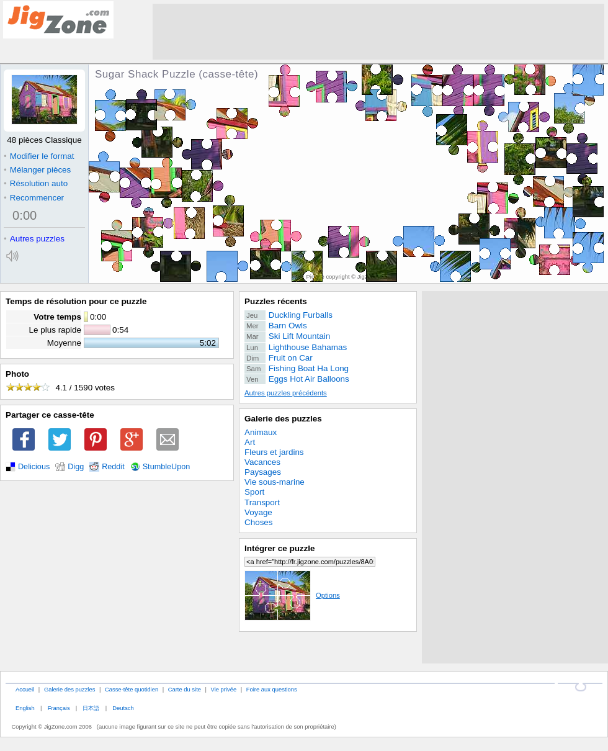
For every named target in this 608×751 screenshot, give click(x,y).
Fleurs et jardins (274, 452)
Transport (262, 502)
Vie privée (224, 689)
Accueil (25, 689)
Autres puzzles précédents (285, 393)
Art (249, 442)
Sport (254, 492)
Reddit (113, 466)
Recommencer (34, 197)
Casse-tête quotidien (131, 689)
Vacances (262, 462)
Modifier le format (39, 156)
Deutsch (122, 707)
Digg (76, 466)
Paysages (262, 472)
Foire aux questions (271, 689)
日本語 (91, 707)
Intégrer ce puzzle (279, 548)
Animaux (260, 432)
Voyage (258, 512)
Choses (258, 522)
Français (59, 707)
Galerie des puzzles (283, 418)
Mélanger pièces (37, 169)
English (25, 707)
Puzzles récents (275, 301)
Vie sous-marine (274, 482)
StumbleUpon (166, 466)
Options (292, 595)
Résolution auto (36, 183)
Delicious (34, 466)
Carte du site (184, 689)
